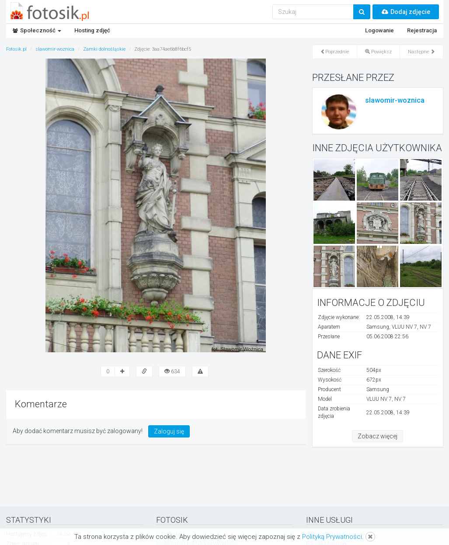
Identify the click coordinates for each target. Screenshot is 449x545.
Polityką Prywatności (332, 537)
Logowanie (379, 30)
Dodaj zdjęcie (405, 11)
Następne (421, 52)
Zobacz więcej (377, 436)
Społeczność (37, 30)
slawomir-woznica (395, 100)
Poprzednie (334, 52)
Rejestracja (422, 30)
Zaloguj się (169, 431)
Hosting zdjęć (92, 30)
